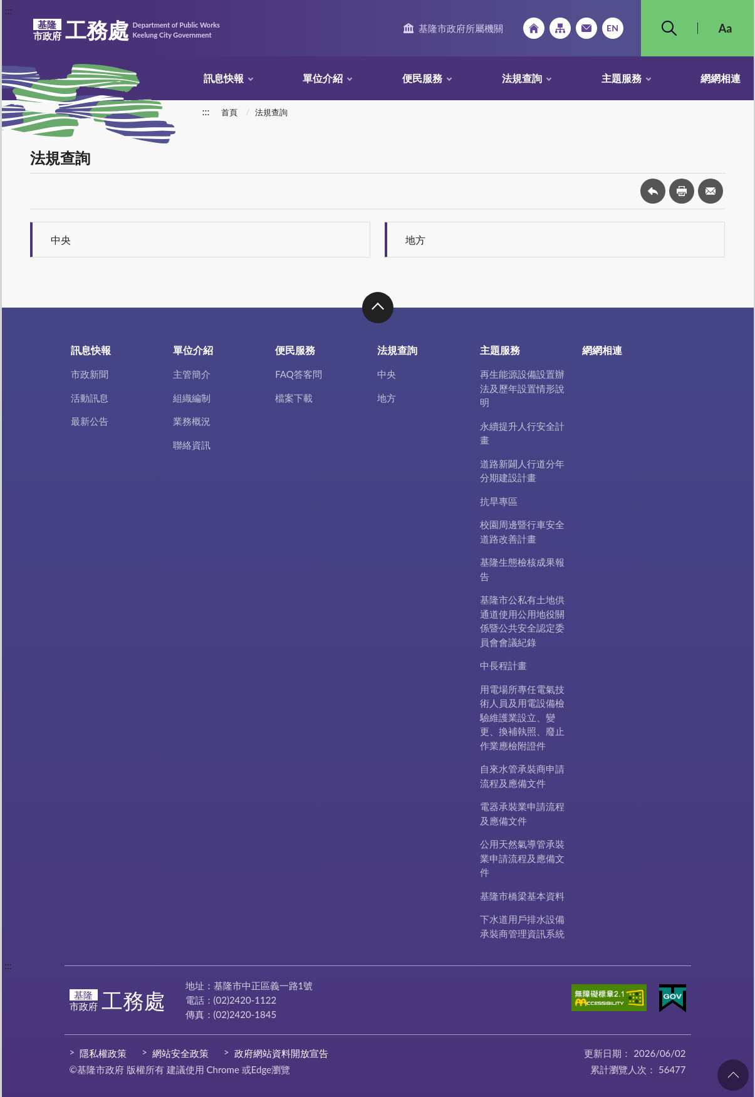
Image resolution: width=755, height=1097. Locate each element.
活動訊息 (89, 397)
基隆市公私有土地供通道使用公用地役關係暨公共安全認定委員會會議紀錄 (522, 621)
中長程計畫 (503, 665)
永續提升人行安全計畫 (522, 433)
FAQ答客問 (298, 374)
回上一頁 (652, 191)
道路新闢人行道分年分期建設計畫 (522, 471)
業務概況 (192, 421)
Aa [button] (725, 28)
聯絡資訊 (192, 444)
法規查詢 (522, 78)
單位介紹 (323, 78)
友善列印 (681, 191)
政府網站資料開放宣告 (281, 1053)
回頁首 (733, 1075)
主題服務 (621, 78)
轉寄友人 (710, 191)
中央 (61, 240)
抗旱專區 (499, 501)
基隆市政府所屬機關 (461, 28)
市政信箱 (586, 28)
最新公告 (89, 421)
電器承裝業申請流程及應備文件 (522, 813)
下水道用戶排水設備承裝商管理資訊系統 (522, 926)
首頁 (229, 112)
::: (9, 10)
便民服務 (422, 78)
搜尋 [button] (669, 28)
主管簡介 (192, 374)
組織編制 (192, 397)
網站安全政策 (180, 1053)
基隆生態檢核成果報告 (522, 569)
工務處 (126, 30)
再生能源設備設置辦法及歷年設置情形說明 (522, 388)
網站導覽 (560, 28)
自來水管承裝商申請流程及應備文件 (522, 776)
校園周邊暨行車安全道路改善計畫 (522, 531)
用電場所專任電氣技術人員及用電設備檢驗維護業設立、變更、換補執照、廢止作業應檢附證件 (522, 717)
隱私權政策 (103, 1053)
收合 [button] (377, 307)
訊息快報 (224, 78)
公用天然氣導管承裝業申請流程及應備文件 (522, 858)
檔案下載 (294, 397)
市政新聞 (89, 374)
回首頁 (533, 28)
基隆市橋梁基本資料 (522, 896)
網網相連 (720, 78)
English (612, 28)
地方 (415, 240)
